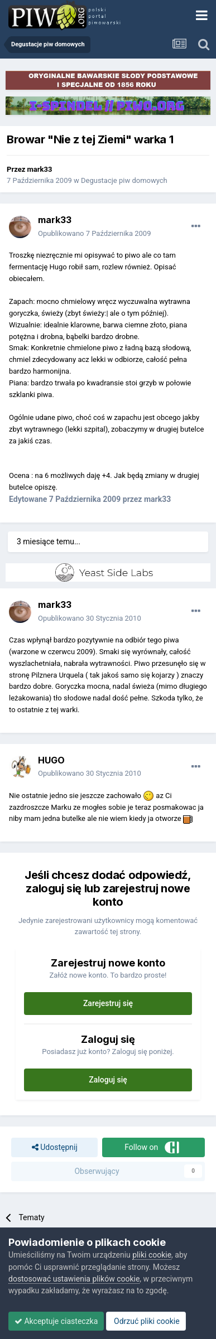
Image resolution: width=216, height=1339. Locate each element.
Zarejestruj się (108, 1003)
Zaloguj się (108, 1079)
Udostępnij (55, 1147)
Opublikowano (94, 233)
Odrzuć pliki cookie (146, 1321)
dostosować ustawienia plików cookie (74, 1278)
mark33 (39, 169)
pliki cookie (151, 1254)
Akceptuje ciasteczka (56, 1321)
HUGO (51, 760)
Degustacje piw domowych (124, 180)
